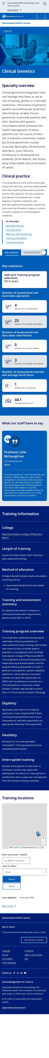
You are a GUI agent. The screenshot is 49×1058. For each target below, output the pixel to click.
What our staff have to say (19, 234)
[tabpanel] (24, 353)
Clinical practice (13, 229)
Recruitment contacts (34, 980)
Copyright (6, 991)
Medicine (8, 31)
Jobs (26, 999)
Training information (16, 238)
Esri (36, 888)
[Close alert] (45, 4)
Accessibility (7, 999)
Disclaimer (29, 991)
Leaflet (14, 888)
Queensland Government (14, 1048)
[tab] (11, 252)
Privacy (5, 995)
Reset (11, 927)
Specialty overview (15, 225)
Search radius (9, 906)
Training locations (15, 242)
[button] (37, 874)
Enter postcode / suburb (14, 895)
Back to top (7, 946)
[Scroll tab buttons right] (44, 252)
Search (11, 920)
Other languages (9, 1003)
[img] (24, 306)
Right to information (33, 995)
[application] (24, 867)
